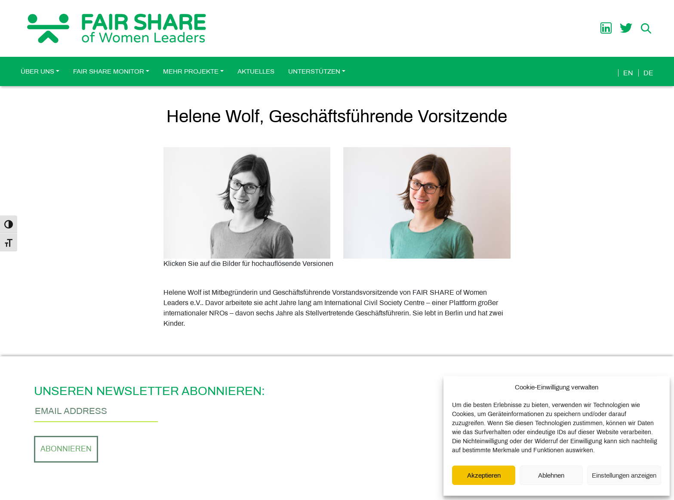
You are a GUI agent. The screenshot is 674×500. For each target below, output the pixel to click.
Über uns (37, 71)
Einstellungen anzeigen (624, 475)
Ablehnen (551, 475)
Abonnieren (66, 449)
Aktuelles (255, 71)
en (628, 73)
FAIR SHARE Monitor (108, 71)
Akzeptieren (484, 475)
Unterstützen (314, 71)
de (648, 73)
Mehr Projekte (191, 71)
